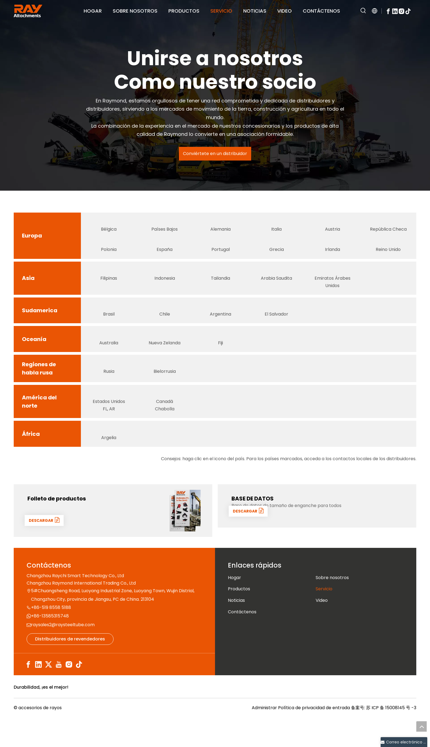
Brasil (109, 328)
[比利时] (108, 223)
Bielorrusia (165, 392)
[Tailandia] (220, 279)
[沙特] (276, 279)
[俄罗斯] (108, 383)
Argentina (220, 328)
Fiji (220, 360)
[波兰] (108, 247)
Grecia (276, 256)
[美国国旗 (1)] (108, 415)
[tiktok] (408, 11)
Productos (239, 615)
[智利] (164, 319)
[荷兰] (164, 223)
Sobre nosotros (332, 604)
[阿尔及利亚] (108, 454)
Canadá (164, 428)
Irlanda (332, 256)
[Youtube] (59, 691)
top (421, 726)
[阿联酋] (332, 279)
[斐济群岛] (220, 351)
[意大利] (276, 223)
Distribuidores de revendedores (70, 665)
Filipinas (108, 288)
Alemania (220, 233)
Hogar (234, 604)
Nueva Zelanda (164, 360)
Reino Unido (388, 256)
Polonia (109, 256)
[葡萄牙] (220, 247)
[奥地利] (332, 223)
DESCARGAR (46, 547)
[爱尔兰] (332, 247)
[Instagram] (401, 11)
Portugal (220, 256)
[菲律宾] (108, 279)
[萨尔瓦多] (276, 319)
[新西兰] (164, 351)
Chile (164, 328)
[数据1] (389, 537)
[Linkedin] (395, 11)
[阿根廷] (220, 319)
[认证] (358, 715)
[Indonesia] (164, 279)
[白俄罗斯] (164, 383)
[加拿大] (164, 415)
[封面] (185, 537)
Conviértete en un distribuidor (215, 153)
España (164, 256)
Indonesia (164, 288)
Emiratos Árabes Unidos (332, 292)
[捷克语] (388, 223)
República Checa (388, 233)
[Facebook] (388, 11)
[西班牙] (164, 247)
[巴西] (108, 319)
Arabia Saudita (276, 288)
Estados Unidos (109, 428)
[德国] (220, 223)
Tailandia (220, 288)
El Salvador (276, 328)
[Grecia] (276, 247)
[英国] (388, 247)
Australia (108, 360)
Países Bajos (164, 233)
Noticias (236, 627)
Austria (332, 233)
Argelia (108, 464)
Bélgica (109, 233)
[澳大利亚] (108, 351)
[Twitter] (48, 691)
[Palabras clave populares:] (363, 11)
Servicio (324, 615)
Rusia (108, 392)
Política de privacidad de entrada (314, 738)
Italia (276, 233)
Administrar (265, 738)
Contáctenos (242, 638)
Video (322, 627)
